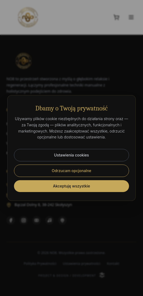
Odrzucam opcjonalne (71, 170)
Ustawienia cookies (71, 155)
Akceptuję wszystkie (71, 186)
